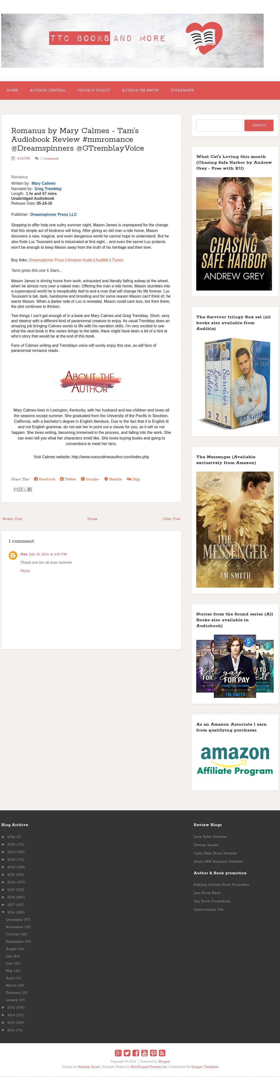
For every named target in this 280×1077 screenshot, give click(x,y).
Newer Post (12, 520)
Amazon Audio (80, 261)
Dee (24, 555)
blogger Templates (205, 1068)
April (10, 979)
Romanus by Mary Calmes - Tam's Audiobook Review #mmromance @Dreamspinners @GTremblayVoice (77, 141)
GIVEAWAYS (186, 91)
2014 (11, 1016)
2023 (11, 860)
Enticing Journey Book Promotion (221, 886)
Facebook (44, 480)
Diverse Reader (206, 846)
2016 (11, 913)
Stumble (113, 480)
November (14, 928)
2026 (11, 838)
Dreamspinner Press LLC (53, 215)
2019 (11, 890)
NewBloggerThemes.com (149, 1068)
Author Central (49, 91)
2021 (11, 875)
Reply (25, 571)
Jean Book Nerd (207, 894)
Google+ (90, 480)
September (15, 942)
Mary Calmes (44, 184)
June (9, 964)
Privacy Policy (96, 91)
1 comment (49, 159)
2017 (11, 906)
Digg (133, 480)
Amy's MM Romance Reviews (218, 862)
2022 (11, 868)
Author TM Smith (143, 91)
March (11, 986)
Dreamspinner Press (47, 261)
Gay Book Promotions (212, 902)
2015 (11, 1008)
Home (13, 91)
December (14, 920)
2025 (11, 845)
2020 (11, 883)
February (13, 993)
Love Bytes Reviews (210, 837)
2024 (11, 853)
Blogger (164, 1062)
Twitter (68, 480)
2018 (11, 898)
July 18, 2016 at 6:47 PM (48, 555)
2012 (11, 1031)
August (11, 950)
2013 (11, 1023)
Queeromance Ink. (209, 910)
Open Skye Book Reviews (215, 854)
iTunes (117, 261)
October (12, 935)
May (9, 971)
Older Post (171, 520)
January (12, 1001)
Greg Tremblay (48, 190)
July (9, 957)
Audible (101, 261)
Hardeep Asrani (88, 1068)
